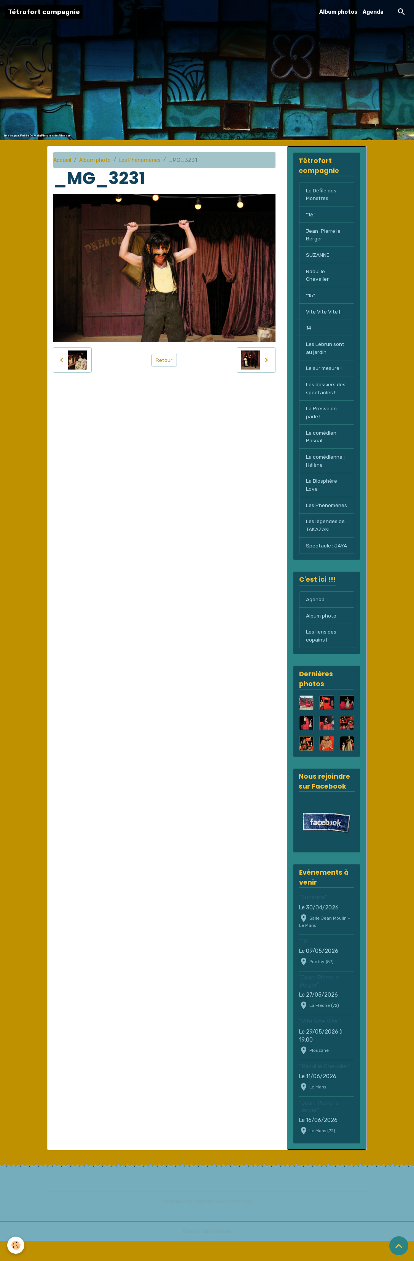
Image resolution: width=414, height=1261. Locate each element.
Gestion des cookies (207, 1251)
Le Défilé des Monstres (321, 194)
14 (309, 329)
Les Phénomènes (140, 160)
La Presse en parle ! (321, 415)
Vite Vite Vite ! (323, 313)
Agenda (373, 12)
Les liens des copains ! (321, 656)
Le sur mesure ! (324, 370)
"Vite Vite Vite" (319, 1041)
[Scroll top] (398, 1245)
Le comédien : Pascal (322, 439)
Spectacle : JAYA (320, 561)
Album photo (95, 160)
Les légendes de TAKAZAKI (325, 537)
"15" (310, 296)
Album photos (338, 12)
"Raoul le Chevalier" (325, 1086)
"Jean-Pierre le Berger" (319, 1001)
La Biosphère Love (321, 488)
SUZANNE (318, 256)
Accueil (62, 160)
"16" (310, 215)
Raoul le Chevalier (317, 276)
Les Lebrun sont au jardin (325, 349)
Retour (164, 360)
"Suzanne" (313, 917)
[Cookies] (16, 1245)
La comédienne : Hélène (326, 463)
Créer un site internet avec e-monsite (207, 1221)
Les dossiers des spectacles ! (326, 390)
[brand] (44, 12)
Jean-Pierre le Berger (323, 235)
